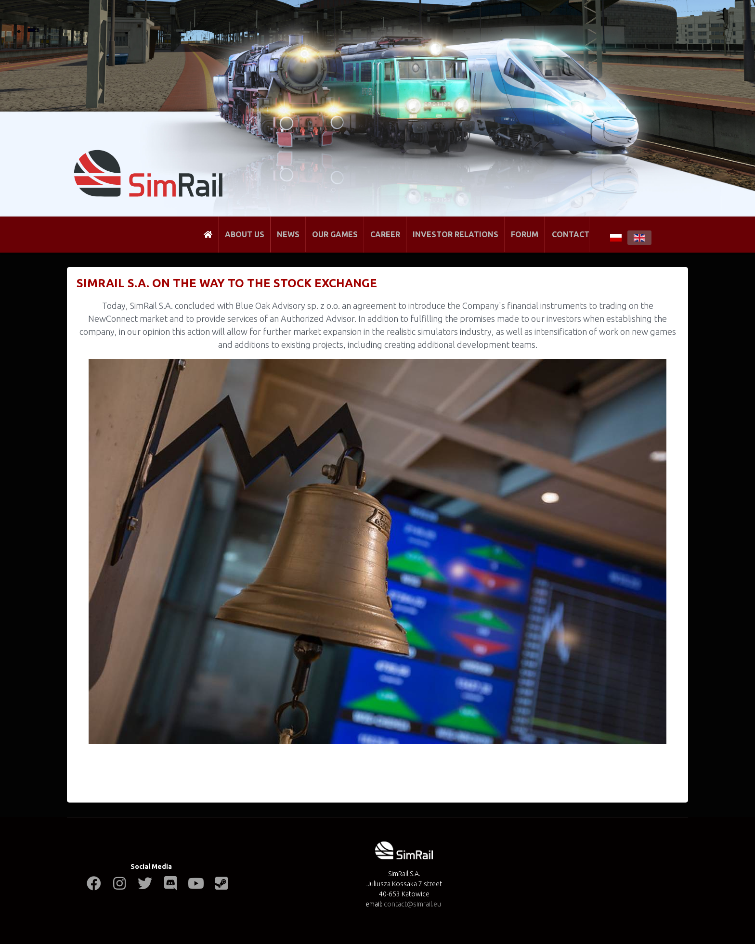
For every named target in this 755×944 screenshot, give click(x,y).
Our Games (335, 234)
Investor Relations (455, 234)
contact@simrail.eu (412, 904)
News (288, 234)
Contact (570, 234)
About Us (244, 234)
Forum (524, 234)
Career (385, 234)
